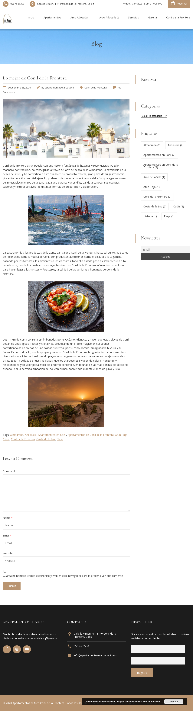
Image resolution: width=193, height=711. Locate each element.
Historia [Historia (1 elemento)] (150, 216)
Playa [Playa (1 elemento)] (169, 216)
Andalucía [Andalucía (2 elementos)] (175, 145)
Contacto (137, 3)
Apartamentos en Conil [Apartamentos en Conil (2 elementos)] (159, 155)
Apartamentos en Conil (52, 435)
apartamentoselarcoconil (59, 87)
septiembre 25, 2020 (19, 87)
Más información (151, 701)
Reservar (179, 3)
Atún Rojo (121, 435)
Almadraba (16, 435)
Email (7, 535)
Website (8, 553)
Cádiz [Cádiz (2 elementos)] (178, 206)
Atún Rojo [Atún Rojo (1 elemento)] (151, 187)
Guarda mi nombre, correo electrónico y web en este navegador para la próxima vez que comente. (63, 576)
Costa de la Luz (45, 439)
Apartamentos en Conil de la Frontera (91, 435)
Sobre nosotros (153, 3)
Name (8, 518)
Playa (60, 439)
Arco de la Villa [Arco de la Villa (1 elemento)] (154, 177)
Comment (9, 471)
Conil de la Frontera (95, 87)
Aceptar (174, 701)
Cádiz (6, 439)
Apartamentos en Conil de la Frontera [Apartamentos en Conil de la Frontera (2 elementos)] (160, 166)
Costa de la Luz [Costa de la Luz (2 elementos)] (154, 206)
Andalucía (31, 435)
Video (126, 3)
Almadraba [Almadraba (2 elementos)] (152, 145)
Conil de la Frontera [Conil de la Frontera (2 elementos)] (157, 196)
